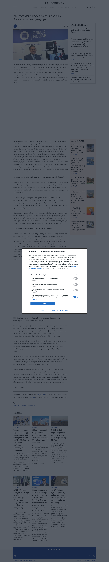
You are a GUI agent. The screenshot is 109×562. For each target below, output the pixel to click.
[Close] (84, 251)
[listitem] (54, 275)
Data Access (54, 310)
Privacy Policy (64, 310)
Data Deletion (44, 310)
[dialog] (54, 281)
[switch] (75, 278)
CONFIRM (43, 303)
